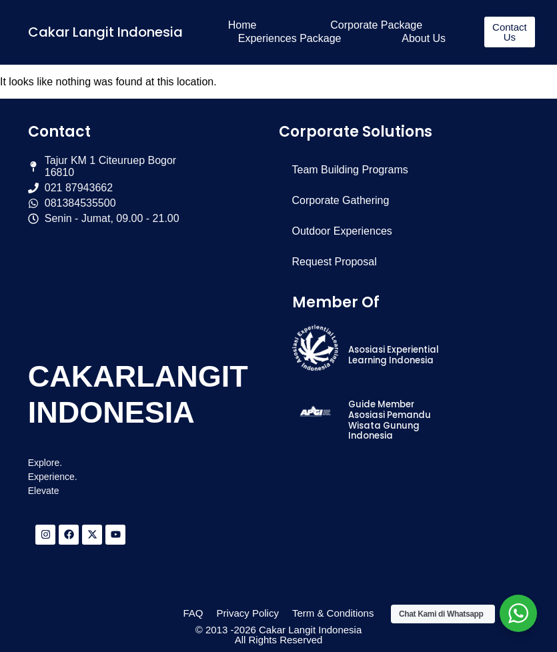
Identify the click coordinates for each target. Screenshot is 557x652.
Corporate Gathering (341, 200)
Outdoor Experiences (342, 231)
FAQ (193, 613)
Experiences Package (290, 38)
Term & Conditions (333, 613)
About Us (424, 38)
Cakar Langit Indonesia (105, 32)
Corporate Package (376, 25)
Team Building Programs (350, 169)
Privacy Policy (248, 613)
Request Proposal (334, 261)
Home (242, 25)
